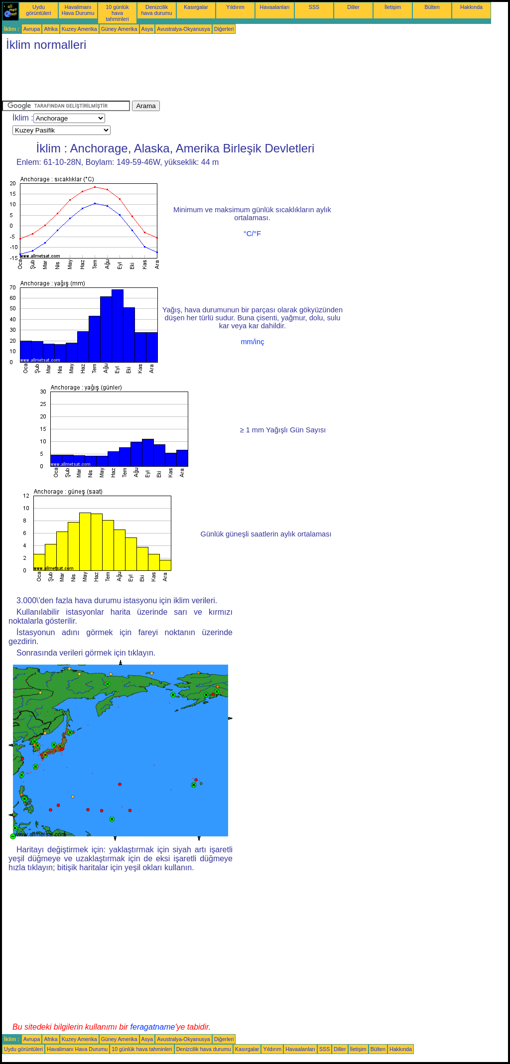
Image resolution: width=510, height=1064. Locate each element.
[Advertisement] (183, 78)
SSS (314, 7)
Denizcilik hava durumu (156, 10)
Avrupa (31, 29)
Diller (353, 7)
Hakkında (471, 7)
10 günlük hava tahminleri (117, 13)
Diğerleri (224, 29)
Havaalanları (275, 7)
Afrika (50, 29)
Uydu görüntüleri (38, 10)
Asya (147, 29)
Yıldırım (235, 7)
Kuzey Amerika (79, 29)
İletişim (392, 7)
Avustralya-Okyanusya (183, 29)
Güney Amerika (119, 29)
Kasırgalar (196, 7)
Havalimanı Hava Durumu (78, 10)
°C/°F (252, 234)
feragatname (152, 1027)
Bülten (431, 7)
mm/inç (252, 342)
